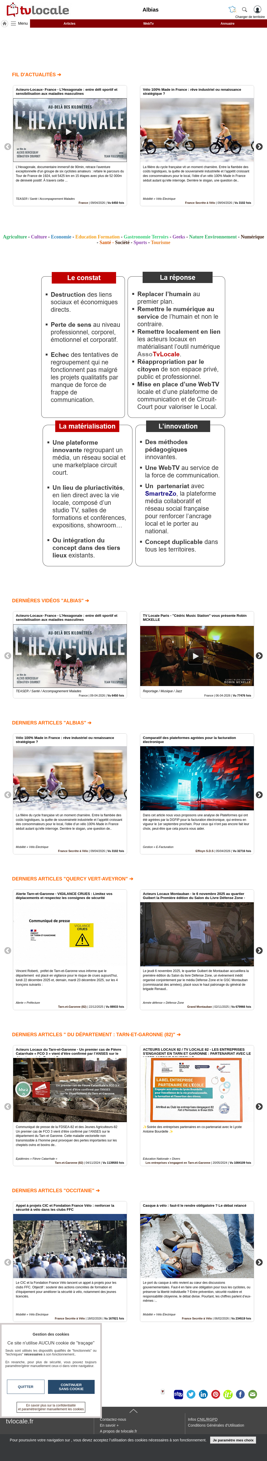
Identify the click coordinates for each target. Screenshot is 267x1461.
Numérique (252, 237)
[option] (70, 145)
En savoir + (109, 1425)
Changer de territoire (250, 17)
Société (122, 242)
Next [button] (259, 146)
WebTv (148, 24)
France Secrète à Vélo (200, 202)
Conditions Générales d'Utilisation (216, 1425)
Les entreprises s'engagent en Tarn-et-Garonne (178, 1162)
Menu (23, 23)
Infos (202, 1419)
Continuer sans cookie (71, 1387)
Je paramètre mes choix (233, 1440)
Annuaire (228, 24)
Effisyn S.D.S (205, 851)
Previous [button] (8, 146)
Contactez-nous (113, 1419)
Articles (69, 24)
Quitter (26, 1387)
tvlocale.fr (20, 1421)
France (83, 202)
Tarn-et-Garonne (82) (72, 1006)
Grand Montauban (199, 1006)
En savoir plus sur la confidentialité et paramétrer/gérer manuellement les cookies (51, 1407)
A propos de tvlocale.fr (118, 1431)
